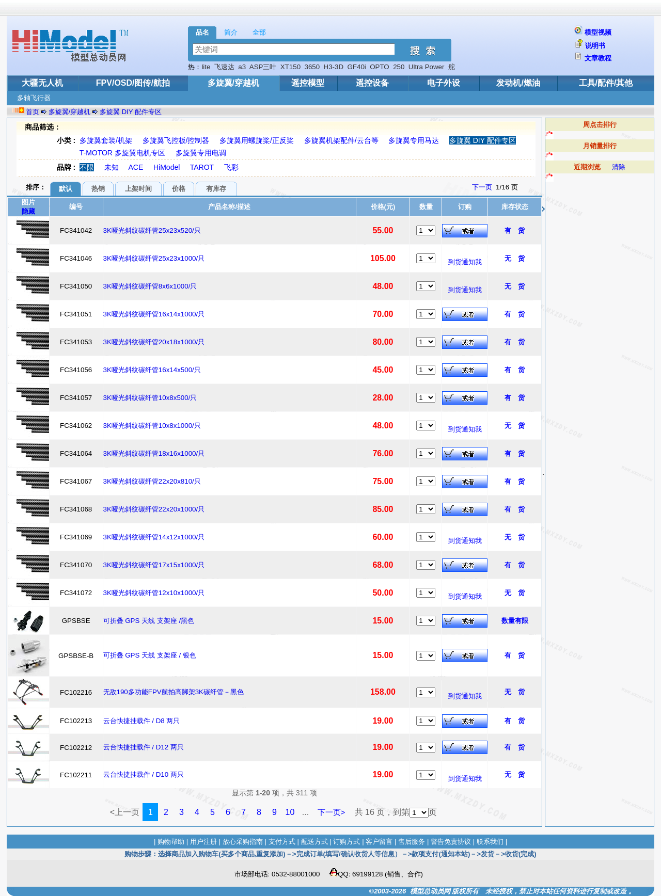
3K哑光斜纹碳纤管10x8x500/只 (150, 398)
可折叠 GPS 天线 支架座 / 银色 (149, 655)
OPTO (379, 67)
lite (205, 67)
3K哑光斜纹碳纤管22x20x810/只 (152, 481)
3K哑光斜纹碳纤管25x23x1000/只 (154, 258)
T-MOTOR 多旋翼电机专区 (122, 153)
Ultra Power (426, 67)
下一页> (331, 812)
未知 (111, 167)
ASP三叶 (263, 67)
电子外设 (443, 82)
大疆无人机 (42, 82)
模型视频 (598, 32)
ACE (136, 167)
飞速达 (224, 67)
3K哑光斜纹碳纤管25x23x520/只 (152, 230)
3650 (312, 67)
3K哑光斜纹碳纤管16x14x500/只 (152, 370)
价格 (178, 189)
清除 (618, 167)
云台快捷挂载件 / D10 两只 (143, 774)
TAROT (202, 167)
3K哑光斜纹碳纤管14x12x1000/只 (154, 537)
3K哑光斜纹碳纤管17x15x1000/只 (154, 565)
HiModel (166, 167)
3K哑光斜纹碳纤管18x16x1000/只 (154, 453)
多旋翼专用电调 (201, 153)
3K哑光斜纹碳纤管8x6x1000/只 (150, 286)
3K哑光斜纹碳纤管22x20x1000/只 (154, 509)
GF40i (357, 67)
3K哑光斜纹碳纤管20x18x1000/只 (154, 342)
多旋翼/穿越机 (233, 82)
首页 (32, 112)
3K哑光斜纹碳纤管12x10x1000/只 (154, 593)
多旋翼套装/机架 (106, 140)
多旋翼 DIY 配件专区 (131, 112)
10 (290, 812)
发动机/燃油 (518, 82)
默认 (65, 189)
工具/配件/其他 (606, 82)
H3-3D (334, 67)
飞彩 (231, 167)
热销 (98, 189)
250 (398, 67)
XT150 (290, 67)
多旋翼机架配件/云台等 (341, 140)
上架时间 (138, 189)
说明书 (595, 46)
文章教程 (598, 58)
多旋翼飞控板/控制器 (176, 140)
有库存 (216, 189)
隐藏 (28, 211)
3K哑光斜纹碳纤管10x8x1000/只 (152, 425)
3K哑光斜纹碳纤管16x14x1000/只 (154, 314)
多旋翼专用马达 (413, 140)
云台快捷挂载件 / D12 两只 (143, 747)
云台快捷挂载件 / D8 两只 (141, 721)
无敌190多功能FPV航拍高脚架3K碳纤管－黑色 (173, 692)
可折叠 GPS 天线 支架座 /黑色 (149, 621)
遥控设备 (372, 82)
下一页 (482, 187)
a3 (242, 67)
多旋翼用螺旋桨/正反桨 (256, 140)
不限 (87, 167)
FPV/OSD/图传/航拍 (133, 82)
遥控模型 (307, 82)
